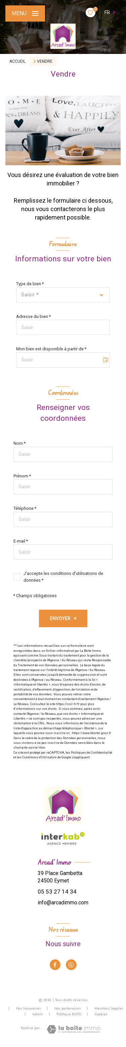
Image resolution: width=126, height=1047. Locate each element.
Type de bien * (30, 283)
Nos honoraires (28, 1008)
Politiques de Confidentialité (91, 752)
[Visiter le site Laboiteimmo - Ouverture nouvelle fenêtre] (73, 1029)
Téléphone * (24, 508)
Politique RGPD (68, 1014)
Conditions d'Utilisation (39, 757)
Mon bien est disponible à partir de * (51, 348)
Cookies (101, 1014)
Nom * (19, 443)
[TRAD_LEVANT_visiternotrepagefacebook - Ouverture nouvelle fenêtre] (55, 964)
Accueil (17, 61)
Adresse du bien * (33, 316)
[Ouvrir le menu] (25, 13)
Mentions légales (108, 1008)
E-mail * (20, 541)
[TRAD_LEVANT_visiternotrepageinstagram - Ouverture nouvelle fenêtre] (71, 964)
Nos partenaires (67, 1008)
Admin (37, 1014)
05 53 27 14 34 (57, 891)
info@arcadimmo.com (63, 902)
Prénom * (22, 475)
